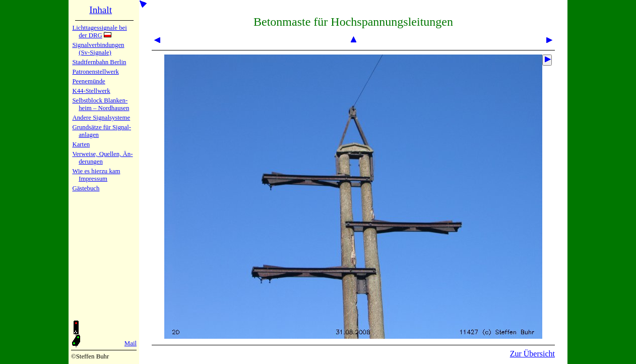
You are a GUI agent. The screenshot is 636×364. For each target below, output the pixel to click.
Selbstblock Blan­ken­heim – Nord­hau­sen (100, 104)
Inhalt (100, 10)
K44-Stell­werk (91, 90)
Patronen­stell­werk (95, 71)
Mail (130, 343)
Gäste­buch (85, 188)
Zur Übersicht (532, 353)
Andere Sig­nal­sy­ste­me (101, 117)
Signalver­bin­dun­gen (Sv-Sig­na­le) (98, 48)
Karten (81, 144)
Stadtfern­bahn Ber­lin (99, 62)
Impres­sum (93, 178)
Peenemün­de (88, 81)
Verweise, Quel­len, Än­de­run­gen (102, 157)
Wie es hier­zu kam (96, 171)
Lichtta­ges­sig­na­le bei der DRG (99, 31)
